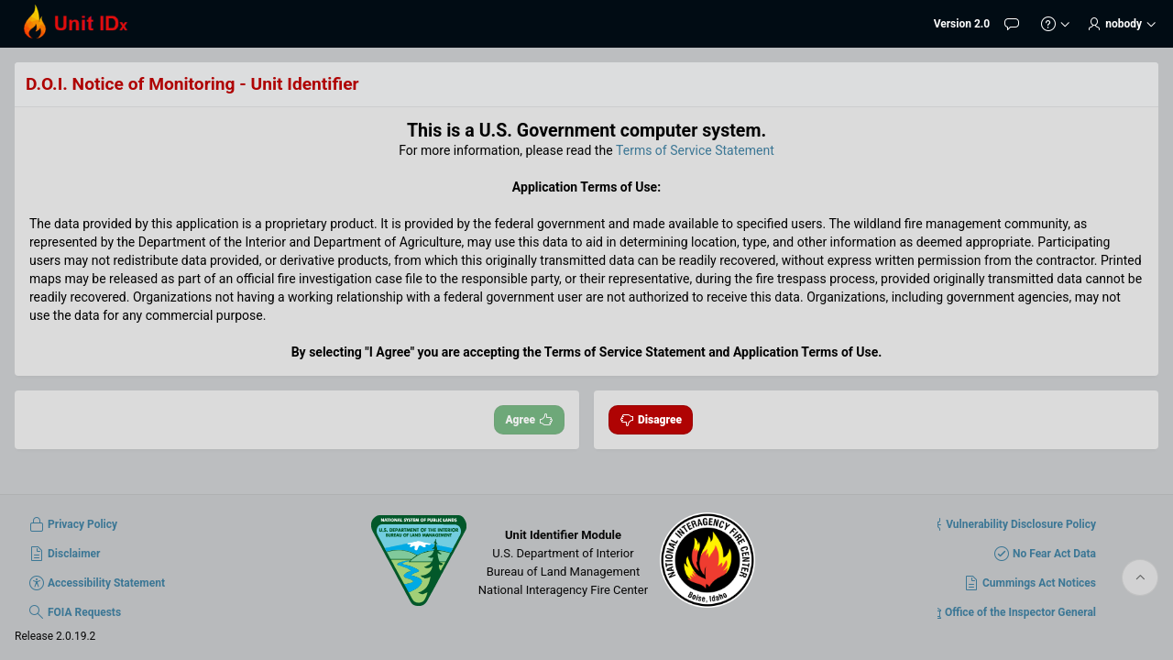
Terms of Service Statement (695, 150)
